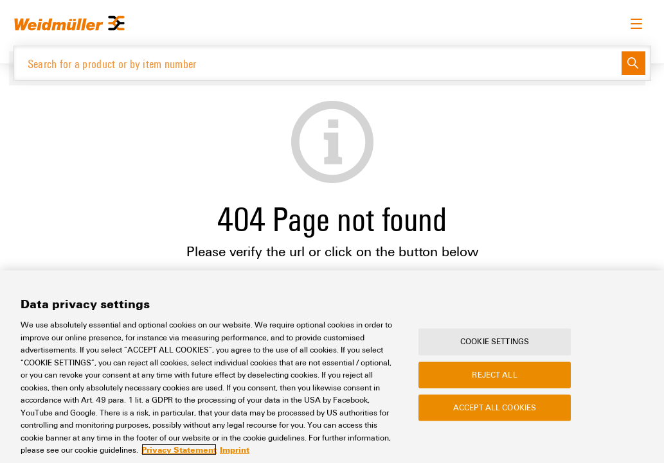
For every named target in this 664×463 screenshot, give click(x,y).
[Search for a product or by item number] (318, 63)
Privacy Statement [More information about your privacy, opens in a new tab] (179, 449)
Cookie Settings (494, 341)
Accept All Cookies (494, 407)
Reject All (494, 374)
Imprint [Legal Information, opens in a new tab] (234, 449)
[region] (332, 366)
